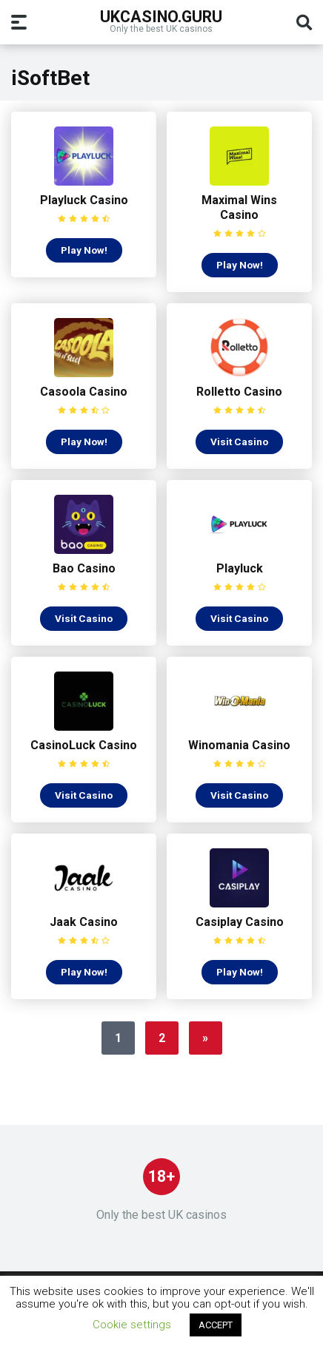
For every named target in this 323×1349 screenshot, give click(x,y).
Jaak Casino (84, 922)
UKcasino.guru (161, 15)
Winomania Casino (239, 745)
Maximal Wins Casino (239, 207)
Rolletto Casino (239, 392)
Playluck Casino (84, 200)
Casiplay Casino (240, 922)
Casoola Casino (83, 392)
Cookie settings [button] (132, 1324)
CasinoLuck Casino (83, 745)
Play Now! (84, 250)
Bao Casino (84, 568)
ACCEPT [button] (216, 1325)
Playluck (239, 568)
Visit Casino (239, 441)
